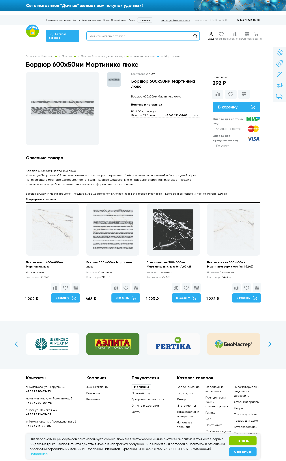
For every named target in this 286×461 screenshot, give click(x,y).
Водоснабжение (188, 387)
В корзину (236, 107)
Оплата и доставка (92, 20)
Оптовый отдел (119, 20)
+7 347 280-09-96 (39, 403)
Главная (31, 56)
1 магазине (99, 272)
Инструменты (186, 405)
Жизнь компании (97, 387)
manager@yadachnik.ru (175, 20)
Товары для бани (245, 414)
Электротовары (245, 433)
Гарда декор (186, 393)
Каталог (49, 56)
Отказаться (243, 451)
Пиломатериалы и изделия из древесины (246, 391)
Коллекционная (147, 56)
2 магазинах (221, 272)
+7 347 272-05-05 (176, 115)
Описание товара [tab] (44, 157)
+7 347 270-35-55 (38, 391)
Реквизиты (93, 399)
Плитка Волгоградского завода (105, 56)
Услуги (76, 20)
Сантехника (214, 425)
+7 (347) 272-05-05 (248, 20)
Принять (243, 440)
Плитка (69, 56)
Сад (208, 419)
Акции (132, 20)
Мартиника (172, 56)
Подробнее (39, 454)
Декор (181, 399)
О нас (106, 20)
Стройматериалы (246, 402)
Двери (238, 408)
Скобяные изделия (218, 431)
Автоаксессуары (245, 427)
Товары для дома (246, 420)
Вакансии (93, 393)
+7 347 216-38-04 (38, 426)
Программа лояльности (58, 20)
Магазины (145, 20)
